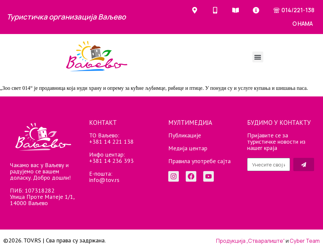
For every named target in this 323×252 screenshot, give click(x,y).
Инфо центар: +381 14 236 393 (111, 157)
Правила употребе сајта (199, 161)
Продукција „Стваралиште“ (250, 240)
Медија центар (187, 148)
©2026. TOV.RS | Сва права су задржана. (54, 240)
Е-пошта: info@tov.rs (104, 177)
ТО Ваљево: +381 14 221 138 (111, 138)
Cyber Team (305, 240)
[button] (257, 57)
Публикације (184, 135)
